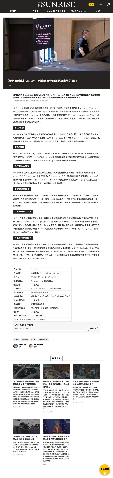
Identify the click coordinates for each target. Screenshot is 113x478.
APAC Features (78, 11)
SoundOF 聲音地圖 (56, 11)
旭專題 (13, 11)
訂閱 (91, 4)
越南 (34, 340)
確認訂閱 (92, 329)
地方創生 (34, 11)
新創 (17, 340)
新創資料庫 (43, 340)
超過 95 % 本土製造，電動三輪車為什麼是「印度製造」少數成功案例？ (56, 384)
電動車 (25, 340)
